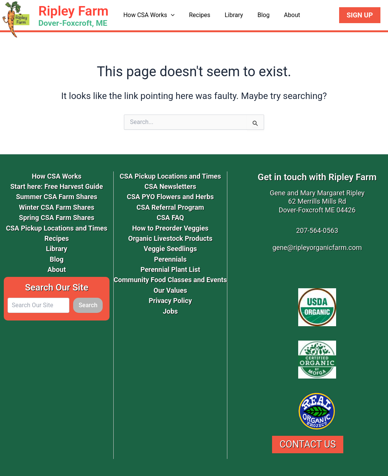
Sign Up (360, 15)
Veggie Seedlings (170, 249)
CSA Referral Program (170, 207)
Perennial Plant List (170, 269)
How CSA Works (147, 15)
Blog (256, 15)
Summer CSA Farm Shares (56, 197)
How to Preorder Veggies (170, 228)
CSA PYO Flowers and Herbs (170, 197)
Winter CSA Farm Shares (56, 207)
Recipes (196, 15)
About (282, 15)
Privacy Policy (170, 301)
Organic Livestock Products (170, 238)
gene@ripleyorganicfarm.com (317, 247)
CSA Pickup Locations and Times (57, 228)
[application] (170, 15)
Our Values (170, 290)
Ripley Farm (73, 11)
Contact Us (308, 444)
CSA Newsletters (170, 186)
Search (87, 305)
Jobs (170, 311)
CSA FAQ (170, 218)
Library (228, 15)
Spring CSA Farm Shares (56, 218)
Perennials (170, 259)
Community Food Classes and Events (170, 280)
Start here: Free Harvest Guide (56, 186)
